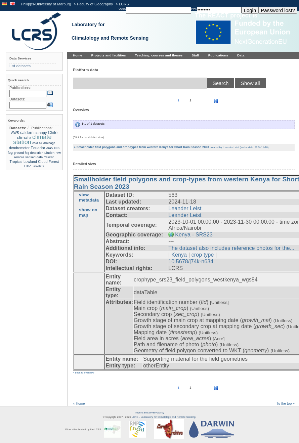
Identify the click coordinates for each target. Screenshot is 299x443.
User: (122, 8)
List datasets (20, 66)
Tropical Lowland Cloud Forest (34, 162)
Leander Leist (184, 208)
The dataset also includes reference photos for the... (231, 248)
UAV (27, 166)
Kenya (179, 255)
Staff (195, 55)
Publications (218, 55)
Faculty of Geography (95, 4)
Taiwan (49, 157)
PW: (194, 8)
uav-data (38, 166)
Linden (49, 152)
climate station (32, 139)
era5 (49, 148)
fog (10, 152)
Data (241, 55)
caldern (27, 132)
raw (57, 152)
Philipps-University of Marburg (46, 4)
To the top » (285, 403)
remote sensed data (28, 157)
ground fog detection (28, 152)
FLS (56, 148)
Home (77, 55)
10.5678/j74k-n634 (190, 261)
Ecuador (38, 148)
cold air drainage (43, 143)
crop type (202, 255)
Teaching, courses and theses (159, 55)
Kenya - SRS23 (194, 234)
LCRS (124, 4)
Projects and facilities (108, 55)
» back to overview (83, 372)
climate (24, 137)
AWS (15, 133)
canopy (41, 133)
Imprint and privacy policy (149, 412)
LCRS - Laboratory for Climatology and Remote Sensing (164, 416)
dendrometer (19, 148)
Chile (52, 132)
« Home (79, 403)
